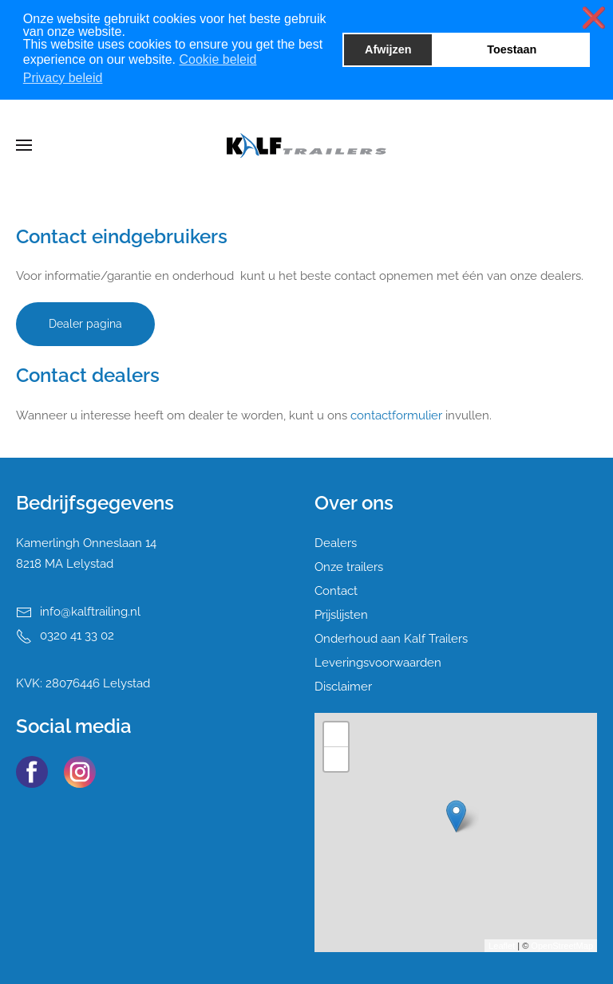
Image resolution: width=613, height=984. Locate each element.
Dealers (335, 543)
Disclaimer (343, 686)
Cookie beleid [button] (217, 59)
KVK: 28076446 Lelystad (83, 683)
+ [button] (336, 734)
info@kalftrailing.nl (90, 611)
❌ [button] (594, 18)
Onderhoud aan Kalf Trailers (391, 639)
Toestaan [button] (511, 49)
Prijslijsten (341, 615)
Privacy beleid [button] (63, 78)
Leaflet (501, 946)
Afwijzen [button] (388, 49)
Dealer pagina (85, 323)
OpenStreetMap (562, 946)
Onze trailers (348, 567)
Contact (336, 591)
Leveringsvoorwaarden (377, 662)
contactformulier (396, 415)
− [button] (336, 759)
